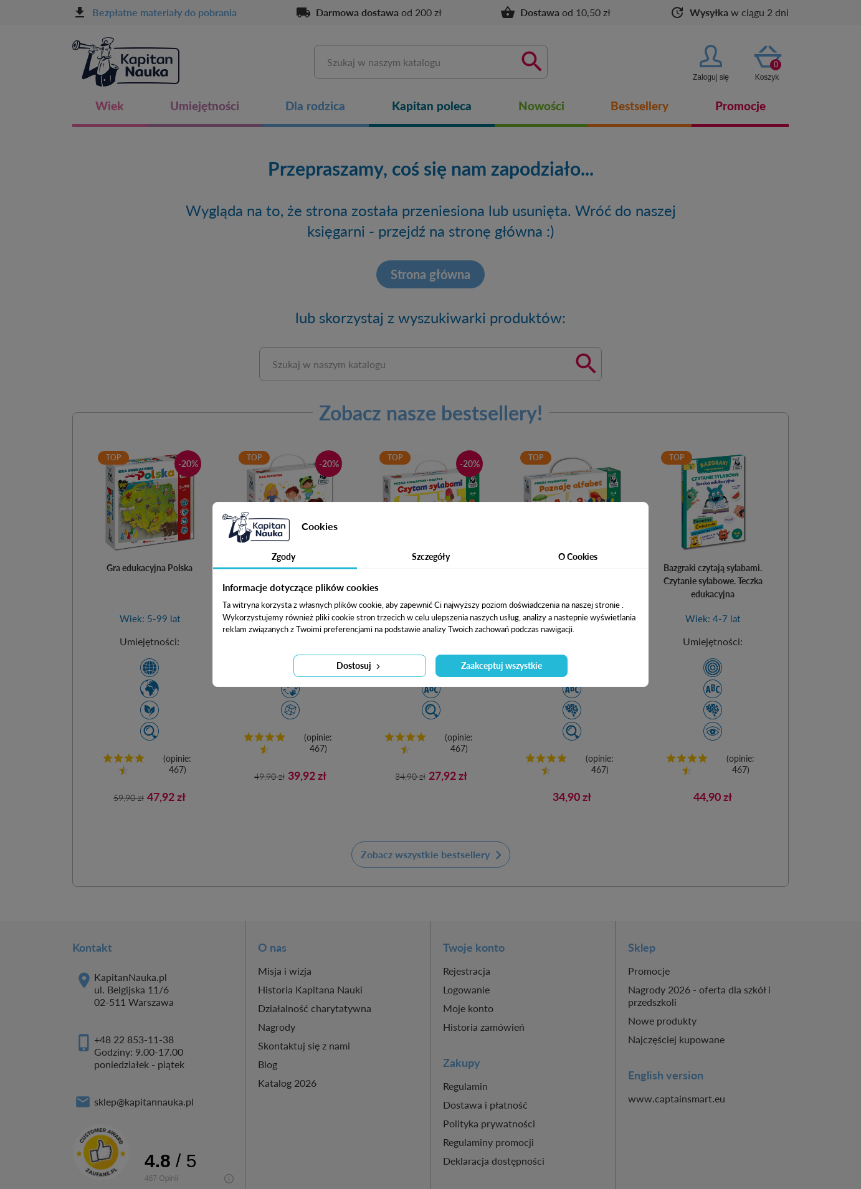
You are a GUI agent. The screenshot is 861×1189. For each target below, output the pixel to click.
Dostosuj (359, 665)
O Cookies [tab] (577, 556)
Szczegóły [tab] (431, 556)
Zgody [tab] (283, 556)
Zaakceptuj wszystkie (501, 665)
